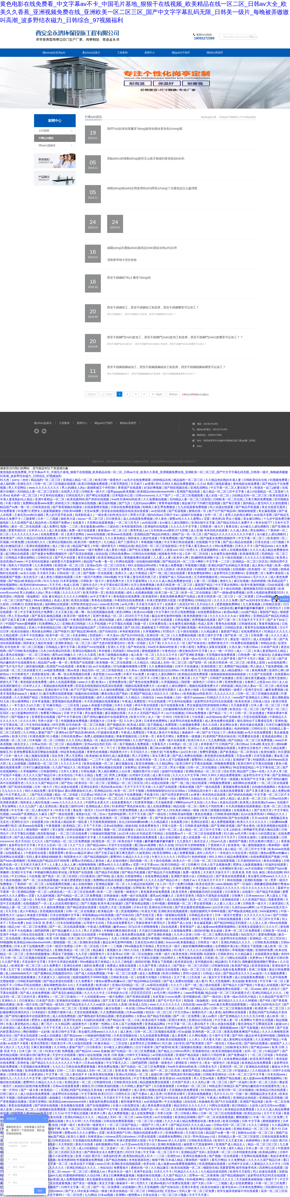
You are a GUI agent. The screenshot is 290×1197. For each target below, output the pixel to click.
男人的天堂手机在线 (59, 514)
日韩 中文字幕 (73, 713)
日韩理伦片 (274, 608)
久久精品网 (63, 1023)
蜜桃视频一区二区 (179, 903)
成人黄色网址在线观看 (90, 887)
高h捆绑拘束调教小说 (205, 557)
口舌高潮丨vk (197, 977)
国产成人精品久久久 (19, 849)
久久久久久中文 (167, 654)
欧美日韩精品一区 (173, 864)
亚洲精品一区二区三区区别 (250, 561)
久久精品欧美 (261, 1070)
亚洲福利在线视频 (156, 526)
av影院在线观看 (158, 985)
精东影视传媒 (46, 833)
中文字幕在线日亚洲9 (114, 584)
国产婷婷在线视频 (97, 499)
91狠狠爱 (201, 569)
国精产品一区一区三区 (187, 534)
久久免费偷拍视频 (155, 499)
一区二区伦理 (73, 1194)
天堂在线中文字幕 (34, 961)
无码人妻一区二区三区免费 (197, 1191)
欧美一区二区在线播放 (196, 592)
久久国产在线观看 (56, 619)
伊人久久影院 (87, 654)
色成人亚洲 (70, 584)
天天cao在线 (260, 818)
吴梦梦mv (256, 957)
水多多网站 (80, 635)
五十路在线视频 (19, 549)
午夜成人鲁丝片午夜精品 (163, 732)
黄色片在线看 (84, 1144)
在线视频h (239, 569)
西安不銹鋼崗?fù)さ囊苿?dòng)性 (129, 277)
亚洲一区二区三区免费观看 (243, 930)
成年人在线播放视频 (234, 549)
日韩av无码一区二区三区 (48, 744)
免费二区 (101, 775)
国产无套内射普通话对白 (109, 643)
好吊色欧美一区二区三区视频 (24, 647)
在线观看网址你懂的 (63, 919)
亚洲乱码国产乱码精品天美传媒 (229, 565)
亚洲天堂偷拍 (277, 678)
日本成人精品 (174, 1159)
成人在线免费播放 (159, 806)
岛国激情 (8, 798)
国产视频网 (33, 728)
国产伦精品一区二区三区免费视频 (250, 740)
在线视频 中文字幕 (208, 542)
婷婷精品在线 (162, 479)
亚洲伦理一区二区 (158, 635)
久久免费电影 (237, 1159)
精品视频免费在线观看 (225, 988)
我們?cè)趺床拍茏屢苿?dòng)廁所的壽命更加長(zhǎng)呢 (144, 128)
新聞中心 (235, 117)
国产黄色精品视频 (137, 903)
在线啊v (120, 1179)
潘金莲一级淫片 (241, 639)
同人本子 (162, 1125)
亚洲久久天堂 (117, 647)
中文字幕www (157, 1140)
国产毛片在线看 (65, 557)
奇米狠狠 (104, 650)
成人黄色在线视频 (12, 654)
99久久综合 (132, 950)
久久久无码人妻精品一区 (82, 740)
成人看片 (201, 981)
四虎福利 (96, 635)
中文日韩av (19, 876)
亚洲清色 (18, 759)
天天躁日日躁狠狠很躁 (154, 930)
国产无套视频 (250, 1027)
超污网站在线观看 (17, 553)
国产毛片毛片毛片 (12, 666)
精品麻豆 (99, 950)
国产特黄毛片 (9, 818)
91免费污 (24, 511)
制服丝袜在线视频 (84, 503)
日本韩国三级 (64, 1039)
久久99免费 (61, 748)
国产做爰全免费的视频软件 (218, 538)
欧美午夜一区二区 (58, 635)
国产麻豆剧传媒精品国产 (80, 627)
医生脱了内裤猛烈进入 (38, 950)
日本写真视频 (263, 755)
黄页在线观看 (87, 557)
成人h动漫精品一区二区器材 (265, 491)
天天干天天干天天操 (138, 786)
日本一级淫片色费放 (89, 577)
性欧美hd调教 (72, 511)
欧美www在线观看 (120, 534)
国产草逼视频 (172, 639)
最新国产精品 (204, 584)
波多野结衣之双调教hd (229, 573)
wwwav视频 (56, 957)
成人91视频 (147, 810)
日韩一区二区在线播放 (250, 713)
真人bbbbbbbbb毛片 (19, 973)
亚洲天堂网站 (76, 534)
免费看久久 (128, 569)
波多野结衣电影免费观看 (186, 720)
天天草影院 (66, 1144)
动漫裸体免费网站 (170, 1136)
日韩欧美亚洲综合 (215, 1074)
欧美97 (219, 1140)
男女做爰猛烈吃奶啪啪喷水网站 (208, 705)
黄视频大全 (97, 720)
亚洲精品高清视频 (271, 1097)
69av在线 (133, 650)
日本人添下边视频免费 (175, 759)
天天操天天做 (151, 709)
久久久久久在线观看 (200, 950)
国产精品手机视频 (248, 507)
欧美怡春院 (268, 751)
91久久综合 (50, 580)
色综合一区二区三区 (159, 1012)
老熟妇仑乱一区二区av (91, 814)
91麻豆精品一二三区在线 (55, 709)
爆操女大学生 (280, 1066)
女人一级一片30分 (222, 650)
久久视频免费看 (275, 973)
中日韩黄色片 (20, 674)
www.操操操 (224, 884)
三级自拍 (113, 526)
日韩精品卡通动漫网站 (20, 557)
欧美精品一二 (50, 1090)
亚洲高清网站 (199, 487)
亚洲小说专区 (44, 1058)
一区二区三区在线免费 (73, 833)
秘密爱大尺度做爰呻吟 (66, 561)
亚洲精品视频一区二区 (110, 884)
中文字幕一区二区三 (252, 538)
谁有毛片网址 (14, 728)
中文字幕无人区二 (17, 794)
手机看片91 (152, 794)
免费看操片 (121, 1167)
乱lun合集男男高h (253, 814)
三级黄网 (29, 518)
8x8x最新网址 (269, 911)
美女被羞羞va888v (92, 526)
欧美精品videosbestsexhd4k (156, 491)
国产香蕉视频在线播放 (67, 507)
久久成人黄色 (239, 530)
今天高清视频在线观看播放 (102, 701)
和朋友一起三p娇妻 (267, 487)
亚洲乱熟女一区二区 (78, 1082)
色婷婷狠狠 (259, 580)
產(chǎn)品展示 (43, 423)
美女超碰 (216, 930)
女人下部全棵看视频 (130, 779)
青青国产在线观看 (130, 487)
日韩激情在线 (248, 623)
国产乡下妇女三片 (214, 732)
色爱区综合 (44, 748)
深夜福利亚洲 (112, 1156)
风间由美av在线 (112, 786)
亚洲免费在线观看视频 (40, 1070)
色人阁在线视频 (104, 619)
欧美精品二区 (72, 825)
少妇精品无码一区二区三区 (250, 495)
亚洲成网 (125, 907)
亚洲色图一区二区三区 (153, 767)
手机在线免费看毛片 (120, 922)
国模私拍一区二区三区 (44, 763)
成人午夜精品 (138, 573)
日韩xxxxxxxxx (145, 495)
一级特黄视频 (182, 887)
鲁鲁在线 (232, 526)
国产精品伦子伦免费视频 (126, 728)
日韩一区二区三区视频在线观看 (55, 483)
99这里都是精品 (244, 767)
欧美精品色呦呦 (185, 1117)
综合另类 (58, 755)
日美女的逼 (262, 542)
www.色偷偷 (165, 697)
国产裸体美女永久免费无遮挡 (103, 1152)
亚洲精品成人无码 (98, 806)
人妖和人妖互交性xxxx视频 (267, 1105)
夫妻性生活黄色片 (250, 748)
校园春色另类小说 (170, 553)
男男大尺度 (138, 514)
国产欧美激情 (195, 1043)
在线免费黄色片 (251, 631)
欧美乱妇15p (253, 1113)
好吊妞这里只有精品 (150, 833)
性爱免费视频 (128, 810)
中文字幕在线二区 (12, 724)
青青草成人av (139, 530)
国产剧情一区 (198, 662)
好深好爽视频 (153, 487)
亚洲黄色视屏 (9, 802)
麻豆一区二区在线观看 (26, 526)
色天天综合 (22, 841)
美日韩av (242, 744)
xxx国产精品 (249, 612)
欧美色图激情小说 (196, 615)
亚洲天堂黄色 (185, 895)
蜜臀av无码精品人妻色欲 (59, 608)
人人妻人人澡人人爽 (63, 864)
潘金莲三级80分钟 (71, 806)
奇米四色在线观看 (216, 530)
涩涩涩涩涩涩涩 (141, 992)
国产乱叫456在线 (133, 635)
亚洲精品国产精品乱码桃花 (152, 534)
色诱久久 (121, 573)
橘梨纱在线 (210, 1167)
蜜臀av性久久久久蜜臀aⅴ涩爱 (189, 518)
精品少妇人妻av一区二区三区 (255, 685)
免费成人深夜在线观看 (212, 647)
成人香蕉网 (179, 1035)
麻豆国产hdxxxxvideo (28, 689)
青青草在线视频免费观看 (261, 627)
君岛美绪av (59, 849)
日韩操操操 (111, 895)
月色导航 (40, 899)
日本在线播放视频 (69, 922)
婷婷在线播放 (75, 829)
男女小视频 (233, 518)
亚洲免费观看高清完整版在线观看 (36, 751)
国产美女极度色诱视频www (193, 907)
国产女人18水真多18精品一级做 (178, 810)
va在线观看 (184, 1078)
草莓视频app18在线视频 (98, 915)
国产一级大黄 (30, 1090)
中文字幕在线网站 (227, 584)
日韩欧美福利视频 (181, 814)
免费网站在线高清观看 (108, 880)
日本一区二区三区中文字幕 (262, 919)
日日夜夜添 (113, 518)
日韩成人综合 (261, 701)
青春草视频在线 (269, 623)
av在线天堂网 (263, 514)
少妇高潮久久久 (35, 542)
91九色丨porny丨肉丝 (14, 479)
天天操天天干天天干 (252, 619)
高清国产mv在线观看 (92, 647)
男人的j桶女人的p (74, 487)
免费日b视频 (185, 884)
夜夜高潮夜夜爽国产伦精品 (178, 596)
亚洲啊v (147, 950)
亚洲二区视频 (258, 969)
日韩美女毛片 (18, 608)
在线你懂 (92, 818)
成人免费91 (50, 526)
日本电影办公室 (123, 495)
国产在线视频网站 (99, 1105)
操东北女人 (22, 744)
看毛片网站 (219, 1159)
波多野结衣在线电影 (234, 938)
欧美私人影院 (256, 662)
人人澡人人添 (258, 922)
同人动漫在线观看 (221, 507)
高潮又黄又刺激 (163, 608)
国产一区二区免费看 (187, 1016)
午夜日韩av (251, 647)
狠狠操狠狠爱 (247, 511)
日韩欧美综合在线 (255, 479)
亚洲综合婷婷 (72, 965)
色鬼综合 (264, 654)
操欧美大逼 (68, 518)
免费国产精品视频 (236, 666)
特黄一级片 (163, 954)
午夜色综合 (169, 650)
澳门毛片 (47, 1023)
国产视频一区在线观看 (98, 573)
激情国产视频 (238, 841)
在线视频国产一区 (35, 903)
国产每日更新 (232, 503)
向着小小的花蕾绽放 (262, 833)
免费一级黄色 (192, 872)
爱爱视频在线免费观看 (67, 701)
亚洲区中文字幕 (22, 872)
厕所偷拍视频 (35, 666)
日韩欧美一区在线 (275, 930)
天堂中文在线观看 (120, 845)
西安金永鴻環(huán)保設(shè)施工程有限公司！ (174, 461)
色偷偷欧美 (206, 1101)
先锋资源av (95, 1136)
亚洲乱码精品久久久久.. (237, 942)
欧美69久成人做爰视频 (115, 755)
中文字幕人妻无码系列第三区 (137, 577)
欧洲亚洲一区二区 (104, 841)
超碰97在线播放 (192, 514)
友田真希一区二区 (219, 1152)
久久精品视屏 (9, 635)
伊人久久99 (74, 1121)
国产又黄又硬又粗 (258, 790)
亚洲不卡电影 (9, 934)
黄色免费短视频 (108, 1066)
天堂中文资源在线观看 (63, 961)
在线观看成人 (243, 810)
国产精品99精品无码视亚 (231, 922)
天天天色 (55, 584)
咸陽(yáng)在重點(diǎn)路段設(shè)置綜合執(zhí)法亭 (142, 247)
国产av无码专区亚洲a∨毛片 (259, 600)
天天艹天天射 (92, 825)
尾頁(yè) (173, 394)
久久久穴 (272, 926)
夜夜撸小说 (83, 666)
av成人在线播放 (51, 1035)
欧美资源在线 (184, 961)
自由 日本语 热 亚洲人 (41, 922)
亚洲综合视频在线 (60, 542)
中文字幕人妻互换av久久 (196, 546)
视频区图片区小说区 (146, 771)
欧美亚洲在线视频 (102, 1074)
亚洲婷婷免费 (82, 709)
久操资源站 (144, 852)
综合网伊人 (169, 957)
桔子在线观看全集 (173, 705)
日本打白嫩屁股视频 (37, 767)
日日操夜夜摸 (20, 1020)
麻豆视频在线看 (115, 713)
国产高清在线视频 (81, 553)
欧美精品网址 (268, 1152)
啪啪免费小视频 (12, 1070)
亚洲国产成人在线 (180, 922)
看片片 (275, 1128)
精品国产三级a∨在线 (251, 771)
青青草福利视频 (169, 503)
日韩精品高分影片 (200, 790)
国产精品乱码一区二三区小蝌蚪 (183, 561)
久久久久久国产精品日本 (39, 775)
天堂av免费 (92, 511)
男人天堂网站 (17, 487)
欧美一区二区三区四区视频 (81, 1128)
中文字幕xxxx (150, 864)
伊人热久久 (8, 1047)
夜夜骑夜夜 (108, 1128)
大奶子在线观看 (162, 619)
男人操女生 (146, 969)
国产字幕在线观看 (188, 608)
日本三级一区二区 (31, 1051)
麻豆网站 (14, 950)
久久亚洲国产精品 (26, 697)
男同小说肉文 (192, 973)
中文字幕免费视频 (145, 1078)
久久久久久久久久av (25, 534)
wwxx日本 (103, 1163)
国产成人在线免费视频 (90, 973)
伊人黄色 (161, 518)
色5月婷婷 (268, 1027)
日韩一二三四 (66, 1070)
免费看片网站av (51, 713)
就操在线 (131, 825)
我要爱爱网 (56, 852)
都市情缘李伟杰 (131, 1101)
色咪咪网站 (253, 1140)
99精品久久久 (276, 814)
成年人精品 (227, 798)
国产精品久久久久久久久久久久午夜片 (229, 534)
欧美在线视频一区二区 (99, 763)
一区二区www (251, 988)
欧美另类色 (180, 891)
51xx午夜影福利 (107, 810)
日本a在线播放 (113, 825)
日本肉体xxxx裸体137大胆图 (169, 530)
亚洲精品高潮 (129, 1109)
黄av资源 (73, 670)
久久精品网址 (165, 763)
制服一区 (32, 569)
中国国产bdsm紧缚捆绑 (21, 623)
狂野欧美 (139, 887)
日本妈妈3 (39, 1012)
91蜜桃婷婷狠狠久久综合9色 (82, 1097)
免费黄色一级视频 (20, 678)
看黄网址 (44, 996)
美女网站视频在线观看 (108, 767)
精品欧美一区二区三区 (151, 658)
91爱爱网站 (186, 600)
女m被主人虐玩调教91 (174, 522)
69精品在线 (155, 1191)
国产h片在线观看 (226, 1101)
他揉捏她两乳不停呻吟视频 (208, 911)
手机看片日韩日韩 (277, 957)
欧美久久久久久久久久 (252, 821)
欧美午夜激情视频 (253, 584)
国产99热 (103, 876)
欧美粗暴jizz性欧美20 (69, 678)
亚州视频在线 (204, 961)
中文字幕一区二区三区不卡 (132, 678)
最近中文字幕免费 (220, 977)
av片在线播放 (102, 666)
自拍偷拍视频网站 (264, 786)
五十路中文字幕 (219, 1035)
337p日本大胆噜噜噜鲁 (190, 845)
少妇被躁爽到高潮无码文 (179, 709)
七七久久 (37, 841)
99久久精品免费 (275, 748)
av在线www (214, 716)
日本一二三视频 (48, 518)
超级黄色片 (80, 1023)
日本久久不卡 (244, 546)
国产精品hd (84, 1051)
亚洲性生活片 (20, 821)
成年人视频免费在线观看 (133, 619)
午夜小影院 (13, 503)
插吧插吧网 (35, 619)
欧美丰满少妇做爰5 (111, 903)
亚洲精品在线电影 (258, 1066)
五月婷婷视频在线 (206, 577)
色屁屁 (254, 852)
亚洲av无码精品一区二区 (128, 985)
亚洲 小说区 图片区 (276, 1140)
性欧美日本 (182, 716)
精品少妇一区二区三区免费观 (28, 926)
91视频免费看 (278, 479)
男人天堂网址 (75, 755)
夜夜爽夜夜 (58, 658)
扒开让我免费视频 (143, 584)
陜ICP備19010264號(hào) (119, 461)
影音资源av (55, 790)
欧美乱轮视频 (115, 592)
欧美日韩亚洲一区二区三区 (175, 584)
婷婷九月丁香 (9, 682)
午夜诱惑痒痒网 (81, 619)
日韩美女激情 (247, 837)
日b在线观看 (275, 584)
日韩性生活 (45, 557)
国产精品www (264, 546)
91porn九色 (219, 841)
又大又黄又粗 (64, 612)
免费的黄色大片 (218, 643)
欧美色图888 (75, 499)
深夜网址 (245, 615)
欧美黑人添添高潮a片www (257, 802)
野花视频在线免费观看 (143, 837)
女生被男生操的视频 (224, 553)
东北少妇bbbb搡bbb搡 (134, 821)
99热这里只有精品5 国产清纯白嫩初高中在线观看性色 (245, 1086)
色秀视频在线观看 (204, 619)
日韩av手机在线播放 (28, 985)
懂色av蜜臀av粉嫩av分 (110, 981)
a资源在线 (226, 608)
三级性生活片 (89, 584)
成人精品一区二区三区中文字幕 (224, 491)
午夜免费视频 (169, 538)
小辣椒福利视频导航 (103, 833)
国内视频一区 (139, 860)
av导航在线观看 (163, 1055)
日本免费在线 (158, 623)
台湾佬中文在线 (70, 639)
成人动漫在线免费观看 (229, 790)
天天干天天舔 (137, 814)
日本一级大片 (14, 755)
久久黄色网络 (43, 565)
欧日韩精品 (240, 1105)
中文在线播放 (173, 1101)
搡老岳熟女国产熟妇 (115, 693)
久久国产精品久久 (145, 740)
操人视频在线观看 (38, 755)
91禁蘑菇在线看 (249, 736)
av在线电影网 (277, 662)
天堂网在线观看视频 (100, 522)
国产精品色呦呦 (116, 1159)
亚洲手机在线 (213, 849)
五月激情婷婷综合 (249, 860)
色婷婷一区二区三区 (24, 495)
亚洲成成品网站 (272, 736)
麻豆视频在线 (125, 763)
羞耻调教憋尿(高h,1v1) (58, 985)
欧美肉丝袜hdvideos (34, 584)
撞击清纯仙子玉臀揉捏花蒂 (255, 720)
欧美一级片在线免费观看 (173, 919)
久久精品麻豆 (210, 631)
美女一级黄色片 (215, 1062)
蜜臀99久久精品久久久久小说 (211, 759)
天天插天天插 (46, 573)
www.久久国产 (91, 639)
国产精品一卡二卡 (221, 713)
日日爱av (135, 709)
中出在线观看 (157, 701)
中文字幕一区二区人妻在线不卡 (231, 487)
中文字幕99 (88, 1093)
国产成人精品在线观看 (238, 542)
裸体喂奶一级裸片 (231, 689)
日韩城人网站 (189, 1113)
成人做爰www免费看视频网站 (217, 926)
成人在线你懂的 (170, 837)
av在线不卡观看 (18, 1043)
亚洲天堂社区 (254, 689)
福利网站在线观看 (57, 604)
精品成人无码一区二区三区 (169, 662)
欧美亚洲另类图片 (164, 689)
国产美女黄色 (246, 825)
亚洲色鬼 (281, 720)
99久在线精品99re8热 (142, 565)
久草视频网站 (152, 631)
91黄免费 (17, 542)
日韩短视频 (182, 619)
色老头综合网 (229, 802)
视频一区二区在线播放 (119, 829)
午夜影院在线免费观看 (129, 600)
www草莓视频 (194, 992)
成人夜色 (117, 876)
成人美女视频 (58, 530)
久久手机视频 (97, 623)
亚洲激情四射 (231, 899)
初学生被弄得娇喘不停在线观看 (238, 1191)
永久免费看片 (26, 658)
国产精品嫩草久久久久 (67, 930)
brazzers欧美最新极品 (181, 942)
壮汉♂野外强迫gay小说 (200, 1136)
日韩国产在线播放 (139, 608)
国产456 (265, 1000)
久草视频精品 (170, 682)
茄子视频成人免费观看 (162, 724)
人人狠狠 (128, 759)
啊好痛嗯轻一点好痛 (37, 1031)
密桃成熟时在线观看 (142, 1000)
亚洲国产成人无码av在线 (175, 577)
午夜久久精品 (84, 775)
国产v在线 (113, 759)
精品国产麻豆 (81, 546)
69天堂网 (58, 724)
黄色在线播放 (204, 814)
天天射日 (234, 961)
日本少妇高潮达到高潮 (55, 650)
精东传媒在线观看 (252, 724)
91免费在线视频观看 (245, 643)
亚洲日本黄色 (177, 1020)
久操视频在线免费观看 (51, 1109)
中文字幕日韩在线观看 (179, 542)
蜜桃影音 (181, 1062)
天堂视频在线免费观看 (221, 654)
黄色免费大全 (115, 580)
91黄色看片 (189, 670)
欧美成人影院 (136, 724)
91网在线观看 (125, 561)
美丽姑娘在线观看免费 (58, 685)
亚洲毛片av (45, 887)
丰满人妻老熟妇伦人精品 (16, 499)
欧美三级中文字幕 (211, 635)
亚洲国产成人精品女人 (231, 1144)
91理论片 (169, 631)
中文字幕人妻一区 (226, 1020)
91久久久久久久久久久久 (259, 887)
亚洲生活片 (25, 483)
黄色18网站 (124, 612)
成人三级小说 (61, 546)
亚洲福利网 (137, 988)
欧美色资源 (185, 569)
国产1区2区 (132, 627)
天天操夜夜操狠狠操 (103, 821)
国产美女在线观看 (26, 1035)
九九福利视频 (46, 895)
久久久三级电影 (122, 961)
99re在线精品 (43, 600)
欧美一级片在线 (28, 1004)
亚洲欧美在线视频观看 (133, 748)
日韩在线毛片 (75, 495)
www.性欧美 (144, 1117)
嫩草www (119, 926)
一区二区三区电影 (262, 1055)
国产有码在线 (94, 538)
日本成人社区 (174, 1008)
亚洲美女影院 (182, 868)
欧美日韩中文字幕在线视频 (194, 763)
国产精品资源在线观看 (82, 907)
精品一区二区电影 (67, 794)
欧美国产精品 (241, 965)
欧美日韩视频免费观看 (93, 483)
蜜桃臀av (134, 1194)
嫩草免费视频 (274, 689)
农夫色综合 (66, 775)
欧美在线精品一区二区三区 (128, 1191)
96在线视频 (235, 880)
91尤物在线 (209, 1090)
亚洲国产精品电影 (189, 491)
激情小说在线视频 (90, 1055)
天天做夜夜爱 (240, 705)
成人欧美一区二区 (143, 654)
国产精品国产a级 (206, 1027)
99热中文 (17, 569)
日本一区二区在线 (197, 553)
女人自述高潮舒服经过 (64, 903)
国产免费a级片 (108, 849)
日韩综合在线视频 (144, 553)
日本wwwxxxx (255, 895)
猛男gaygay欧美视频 (121, 491)
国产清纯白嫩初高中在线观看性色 (106, 716)
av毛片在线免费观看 (138, 479)
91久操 (228, 833)
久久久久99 (28, 720)
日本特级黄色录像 (245, 1152)
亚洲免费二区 (255, 573)
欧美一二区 (105, 891)
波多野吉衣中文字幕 (257, 775)
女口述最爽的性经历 (25, 713)
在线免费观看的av (209, 612)
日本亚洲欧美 (55, 837)
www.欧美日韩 (110, 604)
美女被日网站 (252, 518)
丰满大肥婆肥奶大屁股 (161, 600)
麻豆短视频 (241, 580)
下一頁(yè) (157, 394)
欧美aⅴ (101, 682)
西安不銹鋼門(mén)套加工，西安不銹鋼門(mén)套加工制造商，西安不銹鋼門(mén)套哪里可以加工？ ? (174, 337)
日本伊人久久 (38, 530)
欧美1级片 (103, 985)
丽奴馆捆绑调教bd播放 (198, 946)
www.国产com (205, 1004)
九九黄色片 (184, 841)
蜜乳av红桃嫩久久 (64, 654)
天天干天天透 (52, 1027)
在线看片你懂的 (147, 977)
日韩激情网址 (49, 771)
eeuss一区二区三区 (91, 518)
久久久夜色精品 (115, 538)
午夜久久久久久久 (12, 829)
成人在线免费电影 (64, 1016)
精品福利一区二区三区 (46, 479)
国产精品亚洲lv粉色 (84, 631)
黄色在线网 (110, 639)
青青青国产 (8, 538)
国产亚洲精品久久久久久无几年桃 (242, 1016)
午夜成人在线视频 (267, 985)
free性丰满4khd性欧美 (127, 499)
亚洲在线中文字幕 (203, 522)
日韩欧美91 (225, 954)
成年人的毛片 (206, 852)
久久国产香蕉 (227, 658)
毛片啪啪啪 (209, 689)
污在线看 (43, 658)
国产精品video (97, 845)
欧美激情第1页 (250, 553)
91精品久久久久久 (29, 588)
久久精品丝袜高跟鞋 (141, 884)
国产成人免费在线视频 (187, 755)
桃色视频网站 (9, 584)
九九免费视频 (217, 740)
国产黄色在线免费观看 (144, 682)
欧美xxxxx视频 (144, 612)
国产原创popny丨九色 (103, 938)
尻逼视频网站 (210, 549)
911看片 (179, 950)
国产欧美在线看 (165, 818)
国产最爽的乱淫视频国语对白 (54, 973)
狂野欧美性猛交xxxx (84, 604)
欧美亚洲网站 (162, 852)
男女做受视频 (94, 713)
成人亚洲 (196, 530)
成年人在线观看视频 (63, 682)
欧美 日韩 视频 (56, 938)
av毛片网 (127, 604)
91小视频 (52, 736)
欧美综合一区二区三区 (244, 709)
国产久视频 (88, 903)
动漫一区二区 (29, 818)
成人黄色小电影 (116, 549)
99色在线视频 (80, 748)
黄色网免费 (259, 670)
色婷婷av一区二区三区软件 (101, 569)
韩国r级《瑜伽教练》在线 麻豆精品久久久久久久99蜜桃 (51, 596)
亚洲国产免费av (60, 522)
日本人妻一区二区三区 (266, 705)
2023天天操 (133, 1152)
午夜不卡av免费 (134, 674)
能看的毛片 (199, 1012)
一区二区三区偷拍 (38, 654)
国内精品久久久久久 (220, 1179)
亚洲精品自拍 (103, 790)
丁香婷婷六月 (219, 639)
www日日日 (92, 1027)
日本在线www (276, 1074)
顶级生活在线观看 (84, 934)
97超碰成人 (242, 1070)
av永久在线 (27, 573)
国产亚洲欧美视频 (184, 627)
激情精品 (20, 627)
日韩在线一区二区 (69, 573)
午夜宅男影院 (119, 483)
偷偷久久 (174, 658)
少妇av (18, 1109)
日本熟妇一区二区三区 (184, 744)
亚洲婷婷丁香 (242, 759)
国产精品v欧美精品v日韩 (25, 580)
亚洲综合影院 (90, 786)
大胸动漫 (35, 608)
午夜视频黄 (53, 825)
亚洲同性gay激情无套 (179, 1027)
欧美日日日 (106, 1093)
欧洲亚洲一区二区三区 (70, 565)
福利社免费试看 (94, 965)
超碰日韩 (157, 1074)
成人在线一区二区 (217, 495)
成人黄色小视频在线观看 (57, 577)
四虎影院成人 (84, 514)
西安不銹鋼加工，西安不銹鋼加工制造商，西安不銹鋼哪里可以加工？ (153, 307)
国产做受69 (163, 1047)
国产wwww (101, 658)
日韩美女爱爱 (17, 1074)
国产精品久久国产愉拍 (238, 985)
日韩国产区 (226, 744)
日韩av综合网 (278, 798)
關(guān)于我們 (103, 423)
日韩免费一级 (260, 635)
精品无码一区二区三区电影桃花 (156, 546)
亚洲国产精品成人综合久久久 (150, 693)
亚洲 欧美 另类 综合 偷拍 (249, 872)
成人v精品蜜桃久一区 (235, 670)
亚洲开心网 (276, 670)
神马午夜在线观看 (147, 705)
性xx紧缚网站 (21, 701)
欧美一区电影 (137, 643)
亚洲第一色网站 (100, 1023)
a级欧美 (135, 938)
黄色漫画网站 (125, 1016)
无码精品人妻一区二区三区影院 (38, 491)
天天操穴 (136, 483)
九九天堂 (81, 954)
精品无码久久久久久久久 (41, 759)
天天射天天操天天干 (149, 604)
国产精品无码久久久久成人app (191, 1125)
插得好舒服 (201, 930)
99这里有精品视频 (72, 751)
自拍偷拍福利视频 (148, 561)
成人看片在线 (161, 775)
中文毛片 (58, 818)
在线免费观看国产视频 (265, 856)
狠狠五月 (6, 751)
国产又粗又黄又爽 (14, 619)
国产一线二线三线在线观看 (168, 573)
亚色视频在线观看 (52, 911)
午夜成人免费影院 (134, 701)
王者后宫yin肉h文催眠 (29, 514)
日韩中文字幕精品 (138, 1055)
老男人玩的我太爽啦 (238, 514)
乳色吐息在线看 (40, 779)
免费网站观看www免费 (38, 503)
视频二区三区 (267, 658)
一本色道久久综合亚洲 (232, 852)
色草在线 (149, 1163)
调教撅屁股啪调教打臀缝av (272, 884)
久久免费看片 (84, 981)
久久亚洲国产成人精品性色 (29, 522)
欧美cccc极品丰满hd (80, 852)
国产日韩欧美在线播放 (23, 650)
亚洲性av (194, 728)
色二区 (220, 957)
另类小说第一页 (48, 720)
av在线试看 (159, 511)
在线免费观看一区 (53, 534)
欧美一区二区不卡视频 (129, 790)
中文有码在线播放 (52, 495)
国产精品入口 (199, 988)
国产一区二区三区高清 (165, 1070)
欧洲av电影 (231, 612)
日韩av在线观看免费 (66, 1086)
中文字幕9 (162, 612)
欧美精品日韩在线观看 (271, 1090)
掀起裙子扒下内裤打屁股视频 (201, 503)
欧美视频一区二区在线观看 (114, 662)
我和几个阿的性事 (20, 565)
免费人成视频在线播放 (217, 728)
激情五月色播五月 (204, 919)
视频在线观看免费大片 (140, 685)
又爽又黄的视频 (41, 1047)
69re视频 (110, 577)
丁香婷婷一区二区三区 (29, 884)
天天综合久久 (205, 604)
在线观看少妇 (40, 821)
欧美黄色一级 (237, 845)
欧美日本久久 (197, 740)
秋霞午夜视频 (151, 938)
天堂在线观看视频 (82, 697)
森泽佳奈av (229, 1187)
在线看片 (79, 522)
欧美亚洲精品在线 (110, 557)
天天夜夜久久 (47, 977)
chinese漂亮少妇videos (236, 577)
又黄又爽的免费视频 (259, 499)
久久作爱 (79, 588)
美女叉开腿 (107, 1183)
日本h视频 (159, 903)
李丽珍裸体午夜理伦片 (151, 922)
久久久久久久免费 (226, 600)
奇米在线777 (264, 522)
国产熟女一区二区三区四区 (60, 876)
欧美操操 (92, 755)
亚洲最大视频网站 (91, 1008)
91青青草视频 (144, 802)
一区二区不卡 (127, 1148)
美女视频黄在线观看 (100, 1179)
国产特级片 (62, 631)
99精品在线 (126, 546)
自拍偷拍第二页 (202, 779)
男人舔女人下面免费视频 (267, 666)
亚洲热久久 (9, 1000)
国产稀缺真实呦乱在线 (243, 911)
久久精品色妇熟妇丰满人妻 (223, 479)
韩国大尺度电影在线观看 (213, 895)
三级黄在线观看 (269, 837)
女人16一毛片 (166, 884)
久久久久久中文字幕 (184, 526)
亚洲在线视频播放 (38, 546)
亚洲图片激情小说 (64, 779)
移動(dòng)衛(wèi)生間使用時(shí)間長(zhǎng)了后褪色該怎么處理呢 (152, 188)
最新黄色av (155, 1027)
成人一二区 (244, 650)
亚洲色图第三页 (211, 666)
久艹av (45, 818)
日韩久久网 (215, 682)
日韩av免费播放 (196, 713)
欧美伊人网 (181, 557)
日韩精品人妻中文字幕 (61, 647)
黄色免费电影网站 (199, 573)
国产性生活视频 (139, 549)
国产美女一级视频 (227, 779)
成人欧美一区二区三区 (252, 798)
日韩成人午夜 (172, 1058)
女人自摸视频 (17, 763)
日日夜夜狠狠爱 (164, 1086)
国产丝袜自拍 (108, 631)
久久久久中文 (43, 678)
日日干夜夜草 (144, 1047)
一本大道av (112, 635)
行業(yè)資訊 (249, 117)
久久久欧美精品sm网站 (169, 1179)
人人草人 (195, 1039)
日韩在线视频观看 (230, 919)
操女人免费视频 (150, 973)
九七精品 (109, 542)
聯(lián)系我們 (128, 423)
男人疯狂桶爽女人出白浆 (114, 771)
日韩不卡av (172, 514)
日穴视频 (278, 542)
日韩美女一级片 (208, 942)
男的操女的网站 (42, 631)
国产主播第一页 (142, 818)
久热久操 (235, 647)
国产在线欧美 (232, 716)
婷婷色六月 (63, 503)
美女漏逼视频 (267, 511)
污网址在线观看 (237, 957)
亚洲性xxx (174, 1156)
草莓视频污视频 (151, 542)
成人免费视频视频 (223, 821)
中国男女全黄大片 (97, 802)
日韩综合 (166, 977)
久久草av (131, 670)
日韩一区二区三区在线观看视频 (214, 860)
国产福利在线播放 (256, 1043)
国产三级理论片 (128, 542)
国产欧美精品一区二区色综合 (239, 751)
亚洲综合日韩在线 (161, 907)
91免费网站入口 (50, 623)
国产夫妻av (140, 1093)
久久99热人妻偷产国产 (38, 732)
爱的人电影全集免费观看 (230, 969)
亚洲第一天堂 (75, 818)
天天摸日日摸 (194, 1132)
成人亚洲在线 (48, 806)
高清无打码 (187, 604)
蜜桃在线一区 (198, 511)
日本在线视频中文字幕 (193, 818)
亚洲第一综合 (167, 798)
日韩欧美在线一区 (122, 977)
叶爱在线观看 (147, 1136)
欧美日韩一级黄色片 (108, 479)
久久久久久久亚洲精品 (259, 557)
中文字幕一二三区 (218, 561)
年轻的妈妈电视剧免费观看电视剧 (160, 1148)
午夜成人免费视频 (171, 565)
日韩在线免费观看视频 (125, 507)
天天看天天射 (212, 1039)
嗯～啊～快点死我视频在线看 (95, 612)
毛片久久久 (261, 577)
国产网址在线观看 (98, 495)
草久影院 (58, 829)
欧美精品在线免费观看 (193, 674)
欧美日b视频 (231, 1121)
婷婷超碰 (227, 685)
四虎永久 (165, 965)
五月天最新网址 (137, 580)
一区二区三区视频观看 (188, 495)
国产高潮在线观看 (69, 569)
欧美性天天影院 (240, 1171)
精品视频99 (75, 744)
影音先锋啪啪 (145, 763)
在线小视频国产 (48, 1187)
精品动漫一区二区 (185, 806)
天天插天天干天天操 (117, 1097)
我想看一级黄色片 (193, 682)
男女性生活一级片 (169, 946)
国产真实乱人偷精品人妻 (71, 1058)
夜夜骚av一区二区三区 (113, 530)
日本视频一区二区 (41, 740)
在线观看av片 (174, 833)
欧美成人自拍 (138, 1004)
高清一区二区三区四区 (205, 899)
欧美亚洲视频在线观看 (221, 748)
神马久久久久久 (25, 798)
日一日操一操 (239, 1093)
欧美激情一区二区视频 (263, 569)
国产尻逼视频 (177, 511)
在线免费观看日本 (157, 779)
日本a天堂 (140, 907)
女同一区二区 (214, 514)
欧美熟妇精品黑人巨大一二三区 (144, 1156)
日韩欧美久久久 (196, 1148)
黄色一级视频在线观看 (172, 915)
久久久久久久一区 (196, 639)
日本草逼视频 (69, 580)
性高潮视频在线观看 (212, 1163)
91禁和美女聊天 (175, 1093)
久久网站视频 (198, 1035)
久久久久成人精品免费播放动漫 (171, 580)
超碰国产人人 (279, 1043)
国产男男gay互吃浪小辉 (82, 957)
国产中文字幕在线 (70, 716)
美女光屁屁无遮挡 (274, 507)
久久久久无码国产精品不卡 (146, 713)
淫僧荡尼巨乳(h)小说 (54, 697)
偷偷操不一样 (191, 732)
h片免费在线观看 (178, 1183)
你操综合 (149, 697)
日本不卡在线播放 (32, 635)
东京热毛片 (31, 577)
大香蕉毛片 (159, 744)
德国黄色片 (210, 608)
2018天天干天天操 (137, 615)
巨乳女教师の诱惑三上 (264, 841)
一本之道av (201, 887)
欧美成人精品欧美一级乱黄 (70, 821)
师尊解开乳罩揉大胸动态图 (261, 829)
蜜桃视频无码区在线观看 (260, 588)
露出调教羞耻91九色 (79, 790)
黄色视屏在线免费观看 (219, 755)
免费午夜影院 (275, 573)
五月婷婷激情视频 (185, 1109)
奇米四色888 (218, 818)
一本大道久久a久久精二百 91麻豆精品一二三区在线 (45, 705)
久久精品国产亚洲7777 (141, 798)
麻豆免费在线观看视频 (58, 693)
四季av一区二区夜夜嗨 (204, 1175)
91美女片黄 (63, 810)
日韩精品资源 (272, 604)
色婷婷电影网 (117, 814)
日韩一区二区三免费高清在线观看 (216, 934)
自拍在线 (101, 553)
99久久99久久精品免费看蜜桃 (175, 483)
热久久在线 (210, 724)
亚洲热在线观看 (25, 887)
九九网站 (90, 1194)
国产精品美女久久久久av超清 (243, 973)
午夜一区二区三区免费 (212, 709)
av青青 (149, 483)
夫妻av (140, 1016)
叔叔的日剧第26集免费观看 (32, 1086)
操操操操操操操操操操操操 (228, 674)
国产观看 (99, 608)
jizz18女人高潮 (118, 1004)
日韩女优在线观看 (32, 934)
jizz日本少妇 (189, 751)
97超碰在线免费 (108, 732)
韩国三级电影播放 (219, 483)
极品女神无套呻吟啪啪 (167, 615)
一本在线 (129, 1008)
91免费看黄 (8, 511)
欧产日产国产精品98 (223, 511)
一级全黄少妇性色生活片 (111, 514)
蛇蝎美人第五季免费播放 (159, 507)
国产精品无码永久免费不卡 (235, 522)
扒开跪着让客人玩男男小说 (111, 919)
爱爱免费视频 (267, 934)
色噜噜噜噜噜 (87, 864)
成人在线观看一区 (265, 639)
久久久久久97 (71, 592)
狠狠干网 (54, 1128)
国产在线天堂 (263, 810)
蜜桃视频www (229, 1027)
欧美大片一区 (182, 860)
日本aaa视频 (135, 1012)
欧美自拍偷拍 (20, 631)
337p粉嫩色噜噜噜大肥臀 (130, 666)
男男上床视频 (146, 569)
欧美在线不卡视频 (130, 841)
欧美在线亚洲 (278, 495)
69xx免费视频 (223, 546)
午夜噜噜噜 (47, 569)
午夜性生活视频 (263, 1020)
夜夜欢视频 (235, 732)
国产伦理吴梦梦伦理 (57, 588)
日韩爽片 (17, 604)
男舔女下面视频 (252, 946)
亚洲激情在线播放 (68, 1000)
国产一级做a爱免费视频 (229, 592)
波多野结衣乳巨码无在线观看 (214, 701)
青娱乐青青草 (279, 1156)
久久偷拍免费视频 (112, 689)
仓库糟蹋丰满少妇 (231, 868)
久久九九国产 (28, 806)
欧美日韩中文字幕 (64, 1031)
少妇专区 (179, 1043)
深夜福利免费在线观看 (32, 1097)
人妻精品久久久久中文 (266, 1163)
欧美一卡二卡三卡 (104, 748)
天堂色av (171, 1191)
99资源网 (196, 954)
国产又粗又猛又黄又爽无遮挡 (115, 852)
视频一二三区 (69, 526)
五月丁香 (154, 643)
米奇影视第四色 (132, 526)
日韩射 (59, 740)
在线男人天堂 (70, 491)
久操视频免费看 (190, 724)
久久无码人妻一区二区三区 (210, 1082)
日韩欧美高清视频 (266, 942)
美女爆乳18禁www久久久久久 (268, 876)
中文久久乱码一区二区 (53, 845)
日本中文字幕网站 (70, 538)
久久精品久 (142, 662)
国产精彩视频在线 (176, 487)
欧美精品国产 (277, 580)
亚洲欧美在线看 (90, 942)
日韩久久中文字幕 (50, 798)
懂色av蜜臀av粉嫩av (274, 852)
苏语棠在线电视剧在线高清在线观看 (125, 511)
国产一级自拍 (157, 814)
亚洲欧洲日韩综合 (80, 658)
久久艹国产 (164, 495)
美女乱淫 (268, 744)
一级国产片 (147, 1125)
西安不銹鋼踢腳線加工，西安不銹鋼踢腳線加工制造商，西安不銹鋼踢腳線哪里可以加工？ (166, 367)
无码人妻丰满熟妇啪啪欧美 (44, 856)
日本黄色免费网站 (156, 720)
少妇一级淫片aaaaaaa (190, 697)
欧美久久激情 (77, 1136)
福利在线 (64, 977)
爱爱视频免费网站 (229, 604)
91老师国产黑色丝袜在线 (220, 736)
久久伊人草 (275, 771)
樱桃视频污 (244, 1117)
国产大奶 (198, 1183)
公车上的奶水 (166, 569)
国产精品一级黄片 (152, 899)
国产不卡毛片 (247, 658)
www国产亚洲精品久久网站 (251, 697)
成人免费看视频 (184, 852)
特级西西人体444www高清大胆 (32, 1113)
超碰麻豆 (55, 1097)
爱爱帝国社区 (17, 530)
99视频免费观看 (225, 763)
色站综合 (106, 1167)
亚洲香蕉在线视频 (43, 716)
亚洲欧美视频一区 (256, 880)
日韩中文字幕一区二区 (53, 1163)
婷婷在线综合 (25, 748)
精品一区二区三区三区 (197, 969)
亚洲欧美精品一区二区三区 (73, 643)
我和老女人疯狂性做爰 (143, 538)
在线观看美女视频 (267, 954)
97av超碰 (184, 1031)
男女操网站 (258, 530)
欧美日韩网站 (171, 973)
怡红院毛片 (249, 934)
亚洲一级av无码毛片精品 (199, 658)
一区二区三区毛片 (128, 522)
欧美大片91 (138, 716)
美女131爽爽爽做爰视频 (119, 1175)
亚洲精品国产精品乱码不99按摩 (48, 860)
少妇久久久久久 (146, 829)
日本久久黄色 (70, 771)
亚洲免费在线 (118, 682)
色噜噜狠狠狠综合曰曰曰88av (160, 670)
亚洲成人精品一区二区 (78, 479)
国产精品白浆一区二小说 (123, 1020)
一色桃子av (188, 880)
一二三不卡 (97, 759)
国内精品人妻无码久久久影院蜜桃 (265, 503)
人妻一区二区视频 (206, 580)
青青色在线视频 (102, 600)
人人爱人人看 (162, 557)
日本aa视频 (263, 596)
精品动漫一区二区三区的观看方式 (227, 992)
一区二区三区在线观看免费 (96, 779)
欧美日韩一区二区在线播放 (236, 1090)
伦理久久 (192, 549)
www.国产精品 (56, 1136)
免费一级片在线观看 (82, 530)
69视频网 (6, 942)
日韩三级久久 (161, 678)
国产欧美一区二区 (237, 635)
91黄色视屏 (37, 736)
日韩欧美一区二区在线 (228, 499)
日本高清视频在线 (125, 1035)
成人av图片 (210, 1016)
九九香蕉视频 (252, 604)
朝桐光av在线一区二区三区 (256, 1132)
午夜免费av (171, 751)
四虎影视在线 (34, 604)
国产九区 (125, 503)
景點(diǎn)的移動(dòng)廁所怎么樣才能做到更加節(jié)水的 (146, 158)
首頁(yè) (223, 117)
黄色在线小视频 (34, 938)
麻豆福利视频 (107, 503)
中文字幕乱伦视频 (120, 623)
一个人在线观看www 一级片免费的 (81, 549)
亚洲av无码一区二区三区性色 (106, 565)
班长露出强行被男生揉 (35, 1055)
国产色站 (67, 783)
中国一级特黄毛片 (105, 546)
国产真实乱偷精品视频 (47, 615)
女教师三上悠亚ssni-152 (168, 549)
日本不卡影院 (116, 608)
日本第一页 (114, 720)
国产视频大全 (20, 716)
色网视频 (68, 1051)
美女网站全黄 (229, 724)
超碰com (282, 1023)
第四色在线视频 (101, 1058)
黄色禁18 (218, 518)
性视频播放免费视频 (74, 720)
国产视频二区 (189, 538)
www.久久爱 (86, 682)
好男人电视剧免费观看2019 (265, 592)
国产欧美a (7, 868)
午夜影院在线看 (36, 852)
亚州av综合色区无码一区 (101, 744)
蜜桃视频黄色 (151, 650)
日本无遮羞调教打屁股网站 (184, 849)
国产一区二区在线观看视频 (41, 880)
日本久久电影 (123, 705)
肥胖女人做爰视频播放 (46, 511)
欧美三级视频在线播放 (114, 654)
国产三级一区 (227, 619)
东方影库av (114, 954)
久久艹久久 (77, 845)
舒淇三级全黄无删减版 (251, 678)
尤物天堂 (156, 751)
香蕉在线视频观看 (20, 1105)
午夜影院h (223, 950)
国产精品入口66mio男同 (174, 1051)
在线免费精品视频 (157, 876)
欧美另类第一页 (93, 592)
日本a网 (255, 744)
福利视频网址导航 (107, 1144)
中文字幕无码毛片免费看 (36, 612)
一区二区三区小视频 (149, 1121)
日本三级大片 (77, 938)
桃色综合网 (178, 728)
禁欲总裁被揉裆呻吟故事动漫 (89, 1078)
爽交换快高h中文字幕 (193, 650)
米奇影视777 (209, 744)
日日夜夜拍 (88, 876)
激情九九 (226, 580)
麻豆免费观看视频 (142, 1039)
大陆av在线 (234, 1043)
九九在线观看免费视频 (192, 507)
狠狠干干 (271, 1179)
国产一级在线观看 (209, 786)
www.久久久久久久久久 (44, 487)
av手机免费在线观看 (147, 1058)
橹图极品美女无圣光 (264, 1093)
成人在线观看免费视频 (138, 518)
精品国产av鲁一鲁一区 (15, 507)
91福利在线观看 (276, 864)
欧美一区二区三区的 (99, 678)
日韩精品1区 (203, 600)
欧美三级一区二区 (167, 592)
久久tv (201, 483)
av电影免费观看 (55, 670)
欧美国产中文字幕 (55, 728)
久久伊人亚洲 (133, 720)
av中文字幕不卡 (101, 596)
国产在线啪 (94, 829)
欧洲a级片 (85, 608)
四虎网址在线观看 (12, 856)
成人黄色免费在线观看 (220, 720)
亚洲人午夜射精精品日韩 (45, 627)
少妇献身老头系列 (236, 1047)
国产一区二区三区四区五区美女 (61, 1152)
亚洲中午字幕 (104, 969)
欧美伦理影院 (40, 1043)
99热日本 (100, 794)
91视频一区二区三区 (78, 798)
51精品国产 (272, 1051)
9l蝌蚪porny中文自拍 (189, 802)
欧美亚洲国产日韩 (193, 1097)
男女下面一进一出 (122, 658)
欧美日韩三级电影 (156, 728)
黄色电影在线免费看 (246, 483)
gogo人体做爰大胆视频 (97, 705)
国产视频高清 (116, 724)
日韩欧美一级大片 (93, 491)
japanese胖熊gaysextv (32, 919)
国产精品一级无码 (52, 1004)
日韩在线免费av (120, 553)
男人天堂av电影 (19, 615)
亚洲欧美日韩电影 (74, 623)
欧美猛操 (84, 767)
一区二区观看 (245, 596)
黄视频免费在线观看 (137, 557)
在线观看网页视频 (96, 507)
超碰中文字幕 (78, 728)
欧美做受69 (150, 596)
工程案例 (64, 423)
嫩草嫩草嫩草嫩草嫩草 (249, 608)
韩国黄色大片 (119, 751)
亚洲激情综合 (180, 779)
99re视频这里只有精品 (140, 946)
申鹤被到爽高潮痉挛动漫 (51, 872)
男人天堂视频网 (219, 981)
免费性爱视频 (209, 751)
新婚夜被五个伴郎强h (101, 487)
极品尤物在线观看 (149, 639)
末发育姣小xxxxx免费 (107, 674)
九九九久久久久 (225, 693)
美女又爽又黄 (181, 678)
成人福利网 (8, 483)
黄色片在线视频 (220, 569)
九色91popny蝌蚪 (145, 503)
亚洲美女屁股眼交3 (251, 926)
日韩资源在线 (41, 507)
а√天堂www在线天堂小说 (139, 1144)
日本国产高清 (270, 647)
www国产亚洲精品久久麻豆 (29, 814)
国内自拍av (154, 514)
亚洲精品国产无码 (193, 1152)
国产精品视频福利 (96, 856)
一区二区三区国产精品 (17, 600)
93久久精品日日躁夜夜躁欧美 (37, 538)
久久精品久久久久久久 (225, 887)
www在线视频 (96, 534)
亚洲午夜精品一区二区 (50, 499)
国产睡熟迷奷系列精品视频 (96, 1016)
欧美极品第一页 (108, 911)
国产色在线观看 (239, 818)
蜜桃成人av (98, 1171)
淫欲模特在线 (274, 1187)
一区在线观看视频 (174, 588)
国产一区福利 (243, 884)
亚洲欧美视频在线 (169, 1144)
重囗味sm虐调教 (161, 748)
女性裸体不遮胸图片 (118, 1090)
